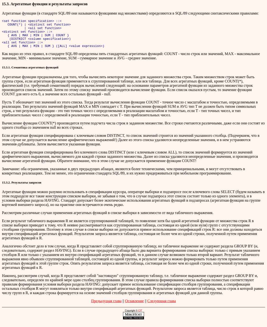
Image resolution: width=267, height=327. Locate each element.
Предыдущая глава (106, 307)
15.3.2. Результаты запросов (21, 188)
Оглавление (134, 307)
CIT (140, 316)
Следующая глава (161, 307)
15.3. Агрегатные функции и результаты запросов (45, 4)
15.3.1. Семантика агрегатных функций (30, 73)
